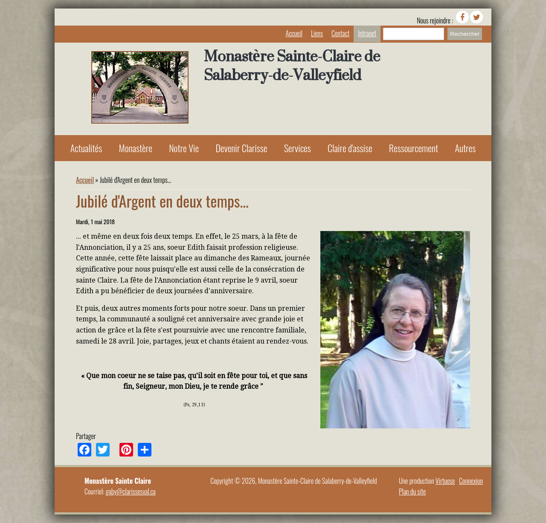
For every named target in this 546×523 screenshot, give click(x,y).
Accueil (294, 33)
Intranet (367, 33)
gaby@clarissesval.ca (131, 491)
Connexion (471, 481)
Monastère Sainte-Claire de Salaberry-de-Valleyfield (292, 65)
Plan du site (412, 491)
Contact (340, 33)
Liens (317, 33)
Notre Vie (184, 148)
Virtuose (445, 481)
